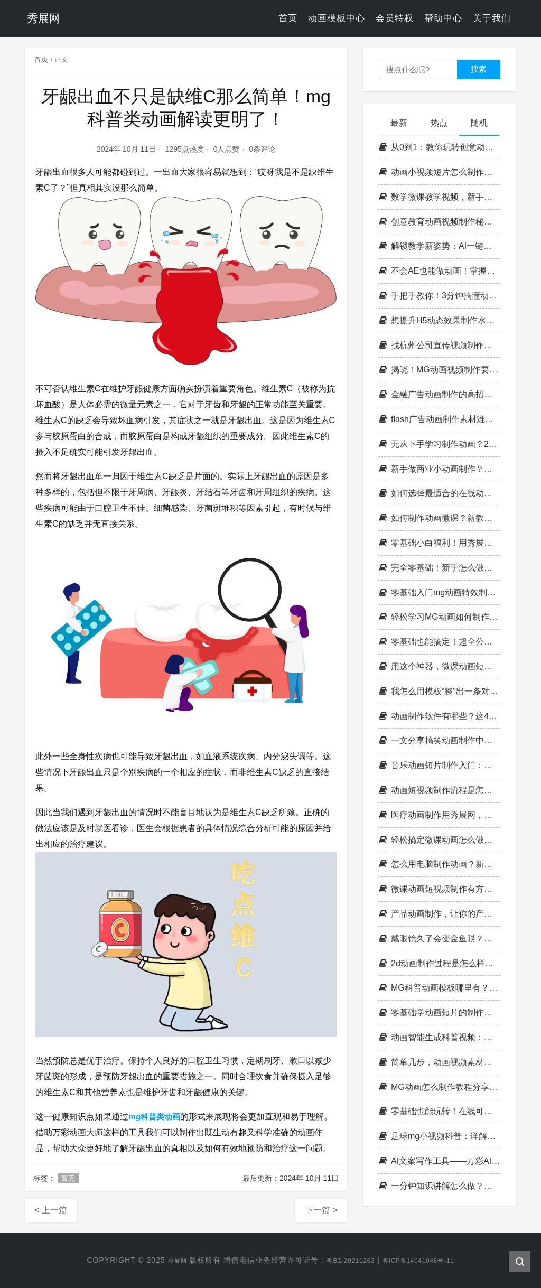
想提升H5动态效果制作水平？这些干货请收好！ (439, 320)
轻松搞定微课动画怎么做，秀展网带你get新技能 (439, 839)
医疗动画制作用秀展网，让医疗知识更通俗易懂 (439, 814)
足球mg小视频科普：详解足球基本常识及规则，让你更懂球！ (439, 1136)
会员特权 (395, 18)
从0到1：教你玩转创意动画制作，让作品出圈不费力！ (439, 147)
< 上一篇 (50, 1210)
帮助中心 (443, 18)
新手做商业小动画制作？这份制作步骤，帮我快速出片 (439, 468)
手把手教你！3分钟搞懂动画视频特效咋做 (439, 295)
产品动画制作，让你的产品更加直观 (439, 913)
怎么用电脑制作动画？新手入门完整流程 (439, 864)
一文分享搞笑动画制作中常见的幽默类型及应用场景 (439, 740)
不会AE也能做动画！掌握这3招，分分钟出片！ (439, 270)
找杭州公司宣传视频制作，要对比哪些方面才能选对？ (439, 345)
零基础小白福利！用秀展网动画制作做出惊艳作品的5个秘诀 (439, 542)
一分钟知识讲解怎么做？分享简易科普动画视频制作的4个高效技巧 (439, 1185)
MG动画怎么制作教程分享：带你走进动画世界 (439, 1086)
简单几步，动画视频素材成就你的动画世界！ (439, 1062)
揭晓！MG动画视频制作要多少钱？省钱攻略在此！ (439, 369)
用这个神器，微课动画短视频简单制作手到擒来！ (439, 666)
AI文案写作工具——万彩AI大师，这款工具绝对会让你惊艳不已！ (439, 1160)
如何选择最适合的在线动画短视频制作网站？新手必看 (439, 493)
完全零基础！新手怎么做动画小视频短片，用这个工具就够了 (439, 567)
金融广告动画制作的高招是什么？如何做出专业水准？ (439, 394)
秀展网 (164, 1260)
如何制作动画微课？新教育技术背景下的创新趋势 (439, 518)
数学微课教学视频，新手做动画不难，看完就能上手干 (439, 196)
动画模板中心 (336, 18)
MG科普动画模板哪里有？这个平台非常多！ (439, 987)
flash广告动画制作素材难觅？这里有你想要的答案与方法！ (439, 419)
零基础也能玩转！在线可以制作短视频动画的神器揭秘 (439, 1111)
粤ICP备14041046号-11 (425, 1260)
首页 (287, 18)
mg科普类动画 (155, 1116)
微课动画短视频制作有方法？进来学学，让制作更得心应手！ (439, 888)
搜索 (479, 68)
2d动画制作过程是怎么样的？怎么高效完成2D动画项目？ (439, 963)
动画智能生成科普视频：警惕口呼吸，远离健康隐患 (439, 1037)
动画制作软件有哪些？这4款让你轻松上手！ (439, 716)
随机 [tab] (479, 122)
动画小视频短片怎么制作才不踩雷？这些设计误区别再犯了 (439, 171)
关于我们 (492, 18)
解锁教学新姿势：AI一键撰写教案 (439, 245)
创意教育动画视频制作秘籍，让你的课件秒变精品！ (439, 221)
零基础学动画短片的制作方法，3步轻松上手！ (439, 1012)
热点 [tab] (439, 122)
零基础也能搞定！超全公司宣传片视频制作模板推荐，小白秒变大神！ (439, 641)
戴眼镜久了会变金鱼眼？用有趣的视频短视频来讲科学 (439, 938)
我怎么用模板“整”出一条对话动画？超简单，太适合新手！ (439, 691)
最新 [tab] (398, 122)
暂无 (68, 1178)
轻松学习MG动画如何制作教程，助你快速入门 (439, 616)
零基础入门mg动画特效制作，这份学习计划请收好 (439, 592)
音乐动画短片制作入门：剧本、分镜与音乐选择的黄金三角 (439, 765)
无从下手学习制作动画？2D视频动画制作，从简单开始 (439, 444)
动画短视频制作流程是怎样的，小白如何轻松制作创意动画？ (439, 790)
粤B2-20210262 (345, 1260)
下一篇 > (321, 1210)
